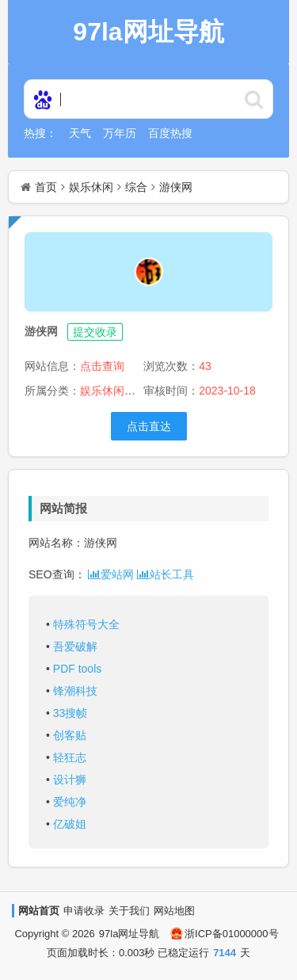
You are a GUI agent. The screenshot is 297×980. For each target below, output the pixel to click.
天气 (80, 133)
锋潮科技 (75, 690)
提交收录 (95, 332)
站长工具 (165, 574)
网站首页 (38, 911)
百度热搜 (170, 133)
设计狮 (69, 779)
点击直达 (149, 426)
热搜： (40, 133)
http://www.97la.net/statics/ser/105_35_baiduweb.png (253, 99)
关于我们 (129, 911)
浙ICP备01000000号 (224, 934)
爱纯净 (69, 801)
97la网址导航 (129, 934)
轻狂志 (69, 757)
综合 (136, 187)
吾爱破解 (75, 646)
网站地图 (174, 911)
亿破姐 (69, 824)
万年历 (119, 133)
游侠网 (175, 187)
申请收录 (84, 911)
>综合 (138, 390)
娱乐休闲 (91, 187)
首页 (46, 187)
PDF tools (77, 668)
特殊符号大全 (86, 624)
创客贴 (69, 735)
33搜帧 (70, 713)
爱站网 (111, 574)
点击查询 (102, 366)
